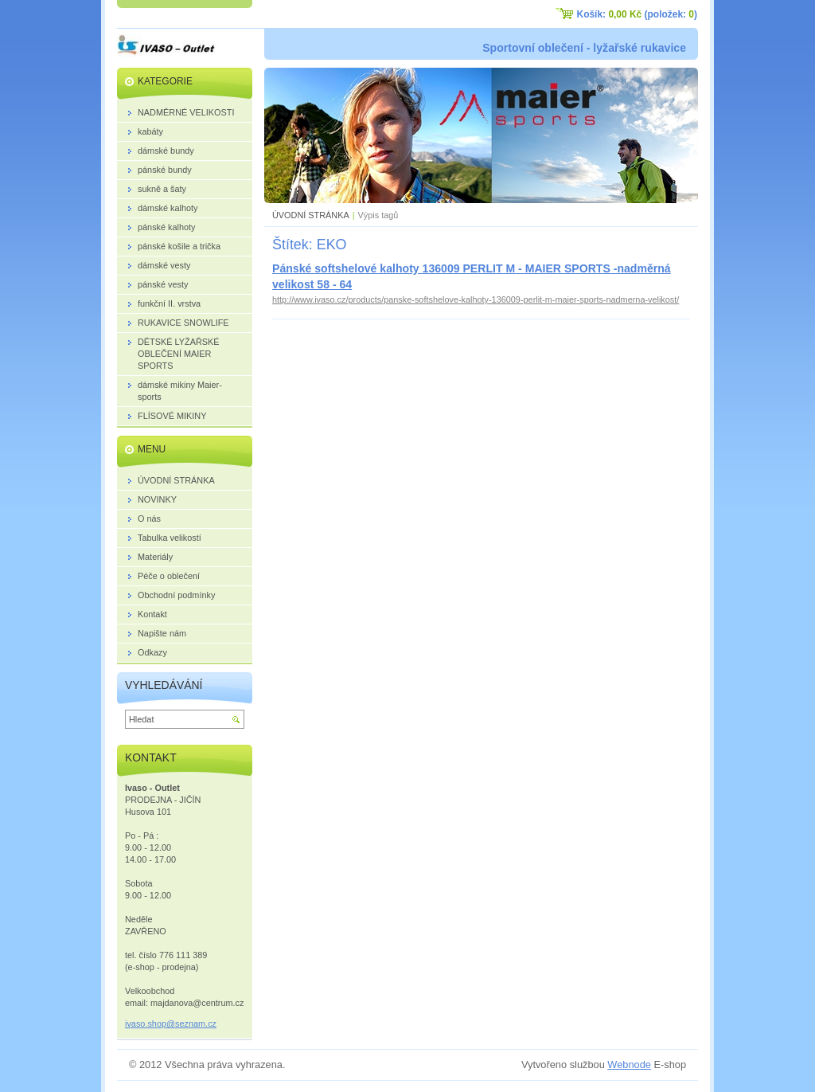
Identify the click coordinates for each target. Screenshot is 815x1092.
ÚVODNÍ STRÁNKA (310, 215)
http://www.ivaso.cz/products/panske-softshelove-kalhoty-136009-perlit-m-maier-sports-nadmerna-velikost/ (475, 299)
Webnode (629, 1064)
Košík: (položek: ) (637, 14)
